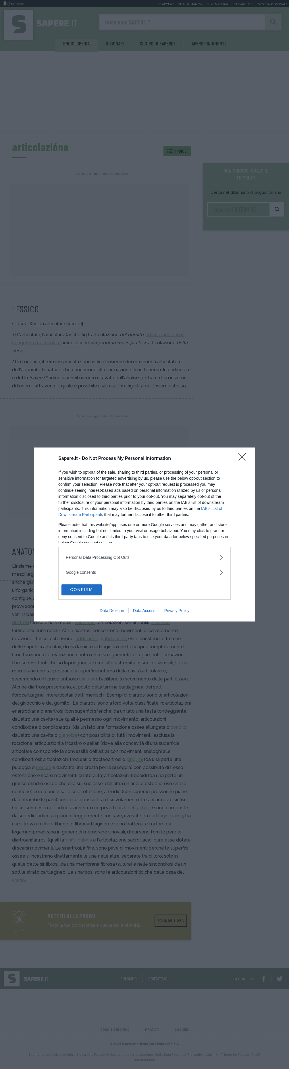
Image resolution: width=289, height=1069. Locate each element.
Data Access (144, 611)
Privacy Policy (176, 611)
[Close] (243, 458)
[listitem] (144, 557)
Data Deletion (112, 611)
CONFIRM (88, 590)
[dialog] (144, 534)
